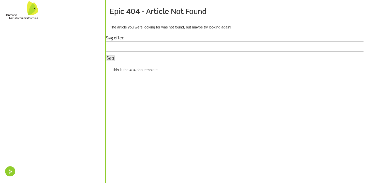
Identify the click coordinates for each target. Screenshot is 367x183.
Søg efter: (115, 38)
